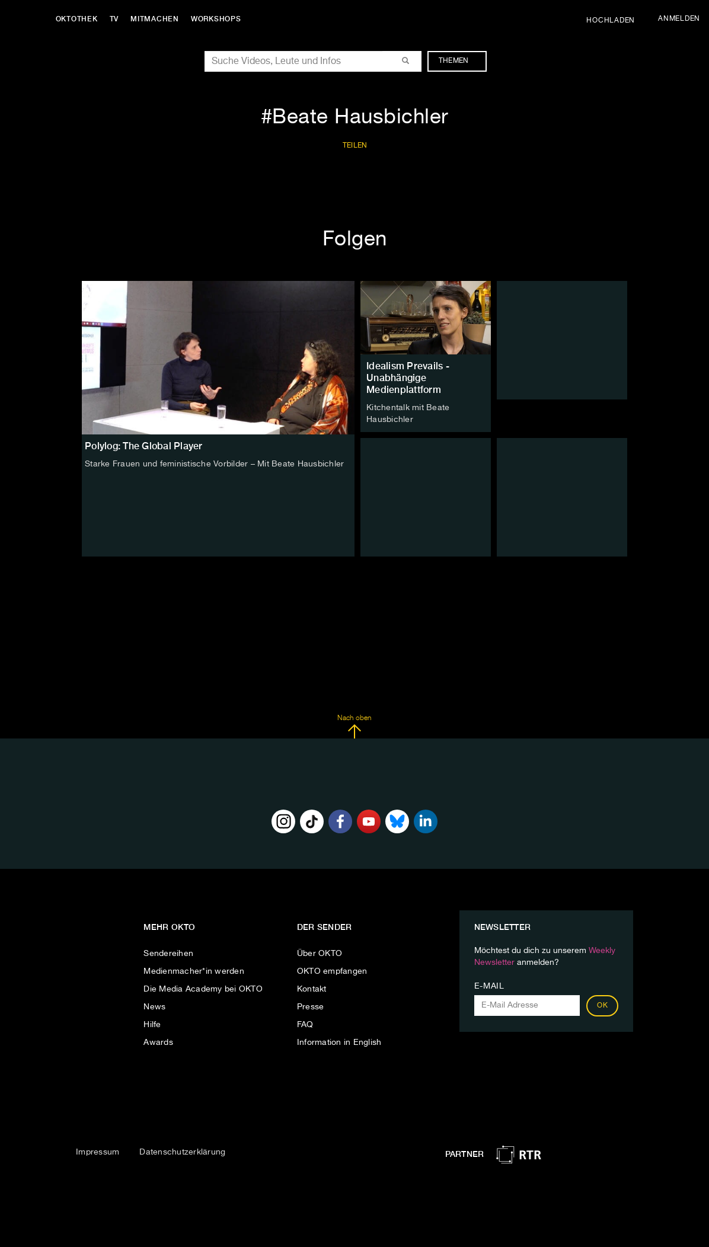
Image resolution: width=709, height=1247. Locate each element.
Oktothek (77, 19)
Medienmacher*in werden (193, 971)
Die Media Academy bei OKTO (203, 989)
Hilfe (152, 1025)
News (154, 1007)
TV (115, 19)
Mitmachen (156, 19)
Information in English (339, 1042)
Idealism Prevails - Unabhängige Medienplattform (407, 377)
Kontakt (312, 989)
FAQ (305, 1025)
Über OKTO (319, 953)
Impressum (97, 1152)
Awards (158, 1042)
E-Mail (489, 986)
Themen (460, 61)
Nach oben (354, 726)
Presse (310, 1007)
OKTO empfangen (332, 971)
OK (602, 1005)
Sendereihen (168, 953)
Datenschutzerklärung (182, 1152)
